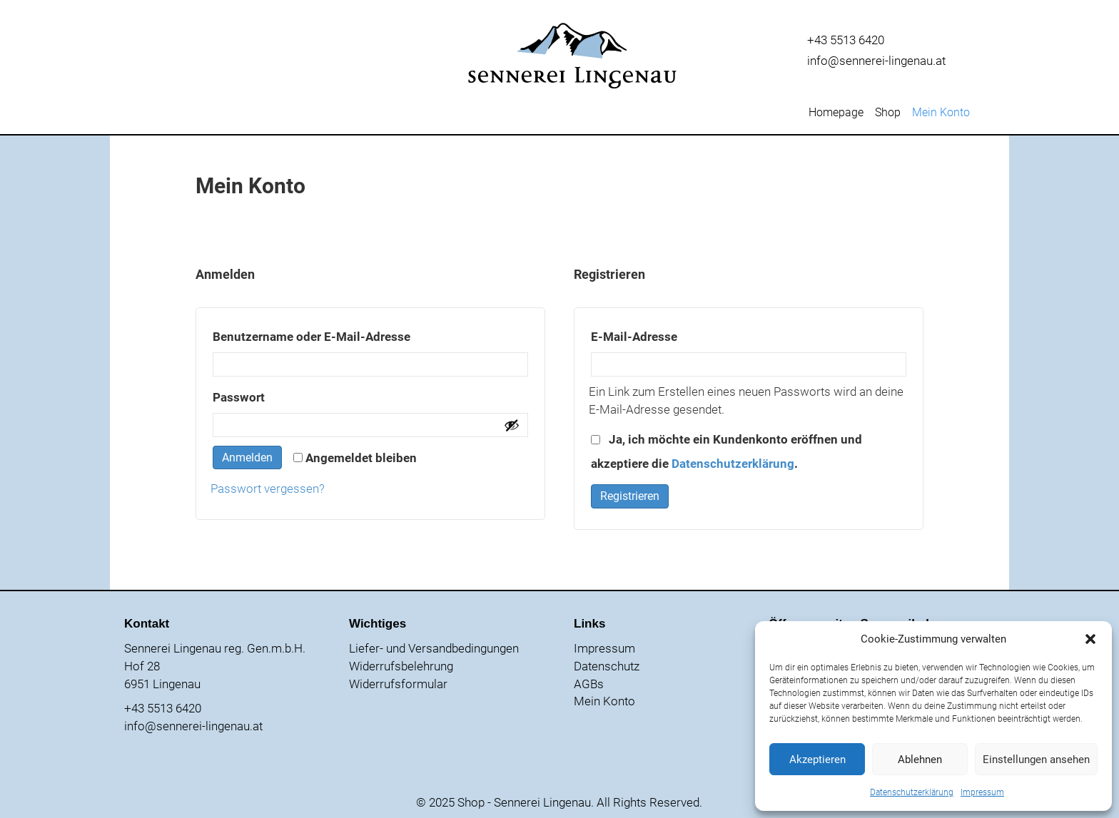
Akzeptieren (817, 759)
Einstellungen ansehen (1036, 759)
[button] (1090, 639)
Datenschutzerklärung (911, 792)
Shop (888, 113)
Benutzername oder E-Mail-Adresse (348, 334)
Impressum (982, 792)
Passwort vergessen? (268, 488)
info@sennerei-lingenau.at (876, 60)
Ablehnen (920, 759)
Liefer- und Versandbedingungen (434, 648)
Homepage (836, 113)
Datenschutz (606, 666)
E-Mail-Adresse (671, 334)
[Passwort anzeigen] (512, 425)
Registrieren (629, 496)
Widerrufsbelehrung (401, 666)
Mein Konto (941, 113)
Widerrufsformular (398, 684)
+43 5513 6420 (845, 40)
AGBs (589, 684)
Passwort (275, 394)
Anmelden (247, 457)
